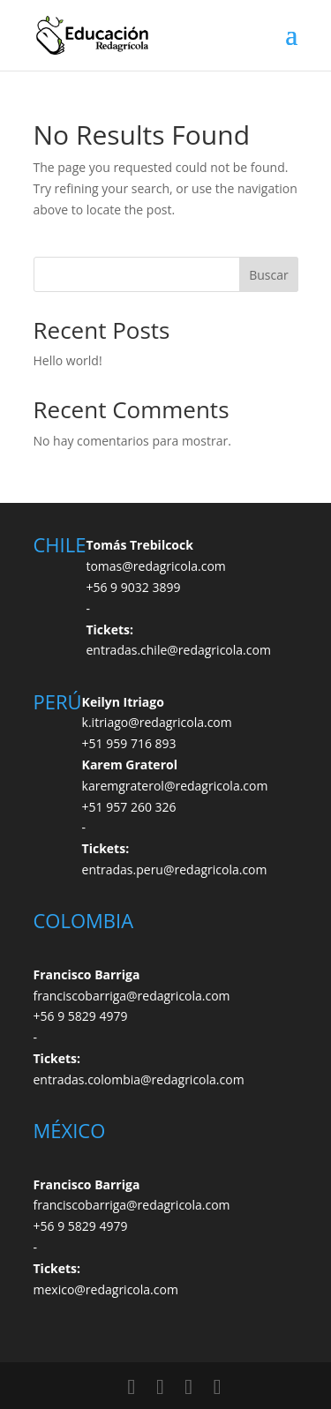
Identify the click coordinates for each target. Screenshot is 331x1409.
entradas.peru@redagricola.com (174, 869)
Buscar (269, 274)
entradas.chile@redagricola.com (178, 649)
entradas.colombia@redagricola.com (139, 1079)
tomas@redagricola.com (155, 566)
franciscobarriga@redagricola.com (132, 995)
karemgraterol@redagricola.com (175, 785)
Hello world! (68, 360)
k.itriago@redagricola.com (157, 722)
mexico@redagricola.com (106, 1289)
